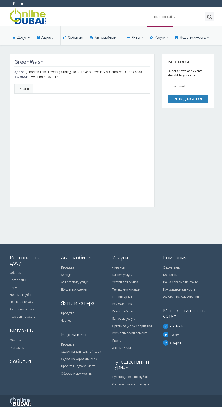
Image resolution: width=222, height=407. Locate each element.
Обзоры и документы (76, 373)
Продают (67, 344)
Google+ (172, 343)
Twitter (171, 335)
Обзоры (15, 273)
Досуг (21, 37)
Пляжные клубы (21, 302)
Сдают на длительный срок (81, 351)
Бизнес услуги (122, 275)
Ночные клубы (20, 294)
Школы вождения (74, 289)
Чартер (66, 320)
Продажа (67, 267)
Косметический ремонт (129, 333)
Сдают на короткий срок (79, 359)
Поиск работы (122, 311)
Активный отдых (22, 309)
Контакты (170, 275)
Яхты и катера (78, 303)
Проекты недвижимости (79, 366)
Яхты (135, 37)
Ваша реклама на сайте (180, 282)
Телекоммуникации (126, 289)
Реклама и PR (122, 304)
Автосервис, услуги (75, 282)
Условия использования (181, 296)
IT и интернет (122, 296)
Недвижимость (192, 37)
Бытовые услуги (124, 318)
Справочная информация (130, 384)
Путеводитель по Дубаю (130, 377)
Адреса (47, 37)
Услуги (159, 37)
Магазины (22, 330)
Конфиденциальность (179, 289)
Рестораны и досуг (25, 260)
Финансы (118, 267)
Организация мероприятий (132, 326)
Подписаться (188, 99)
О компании (172, 267)
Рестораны (18, 280)
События (73, 37)
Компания (175, 257)
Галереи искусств (23, 316)
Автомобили (104, 37)
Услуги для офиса (125, 282)
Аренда (66, 275)
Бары (13, 287)
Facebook (173, 326)
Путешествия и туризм (130, 364)
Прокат (117, 340)
